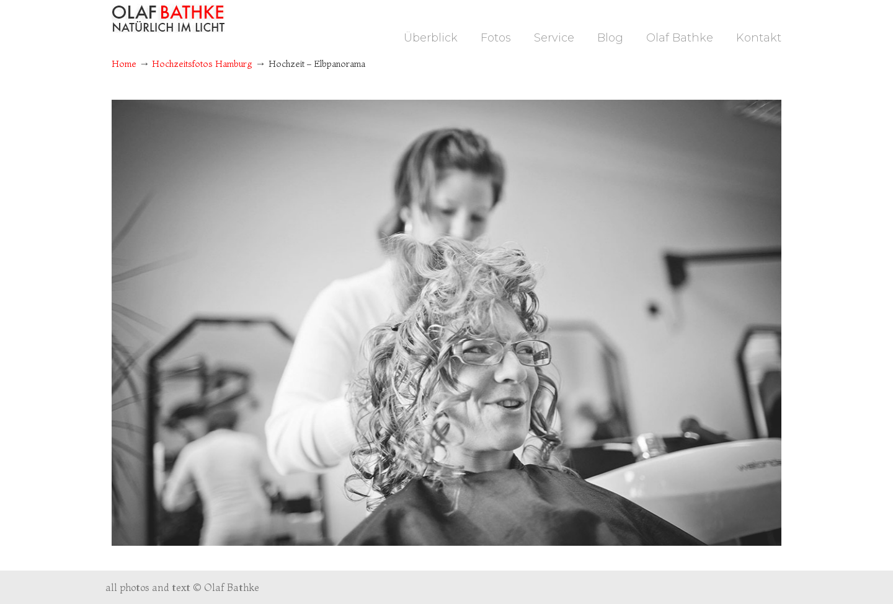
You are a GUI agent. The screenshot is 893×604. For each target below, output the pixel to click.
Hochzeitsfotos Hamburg (202, 63)
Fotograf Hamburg (168, 18)
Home (124, 63)
